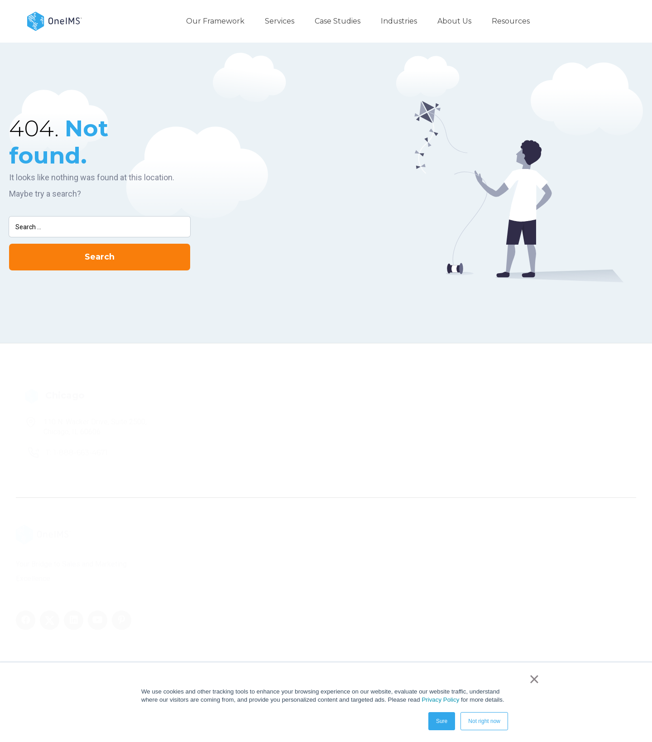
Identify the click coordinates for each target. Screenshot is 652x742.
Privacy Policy (440, 699)
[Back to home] (54, 20)
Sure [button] (441, 721)
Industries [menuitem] (399, 21)
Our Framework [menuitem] (215, 21)
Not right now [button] (484, 721)
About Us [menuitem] (454, 21)
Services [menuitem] (279, 21)
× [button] (534, 679)
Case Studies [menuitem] (337, 21)
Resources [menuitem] (511, 21)
